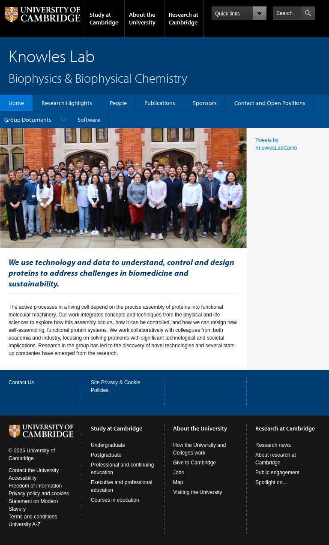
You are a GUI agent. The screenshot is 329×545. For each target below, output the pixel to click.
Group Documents (27, 119)
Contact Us (21, 382)
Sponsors (205, 103)
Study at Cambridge (104, 18)
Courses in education (115, 500)
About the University (142, 18)
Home (16, 103)
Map (178, 482)
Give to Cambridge (194, 463)
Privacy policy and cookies (39, 494)
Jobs (178, 473)
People (118, 103)
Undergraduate (108, 445)
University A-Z (25, 524)
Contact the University (34, 470)
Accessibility (22, 478)
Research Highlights (67, 103)
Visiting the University (197, 492)
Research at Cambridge (183, 18)
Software (89, 119)
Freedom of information (35, 486)
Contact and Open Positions (269, 103)
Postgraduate (106, 455)
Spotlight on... (271, 482)
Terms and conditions (33, 517)
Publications (159, 103)
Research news (273, 445)
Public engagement (277, 473)
